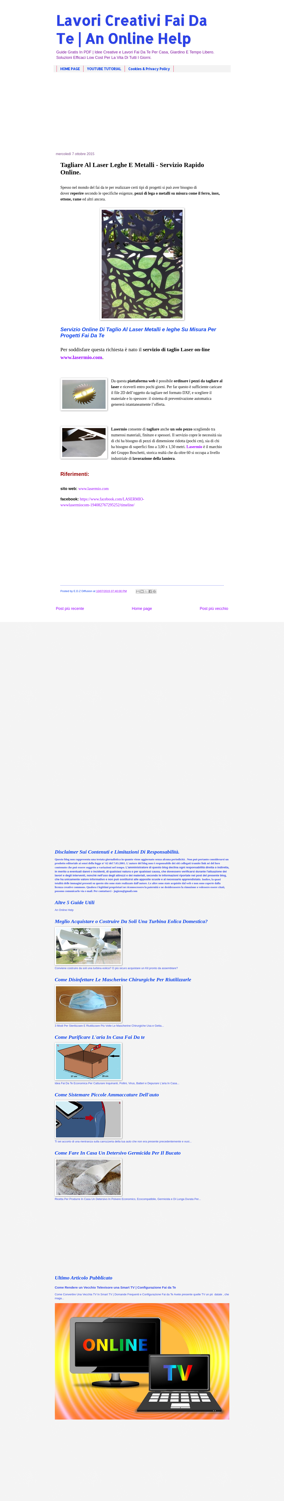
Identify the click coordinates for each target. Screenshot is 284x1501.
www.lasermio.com (93, 489)
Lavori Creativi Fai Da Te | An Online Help (131, 29)
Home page (142, 608)
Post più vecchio (214, 608)
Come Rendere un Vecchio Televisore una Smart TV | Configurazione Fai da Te (115, 1287)
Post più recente (70, 608)
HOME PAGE (70, 68)
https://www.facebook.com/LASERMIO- (112, 499)
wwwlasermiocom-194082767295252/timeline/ (97, 505)
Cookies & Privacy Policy (149, 68)
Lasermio (194, 447)
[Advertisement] (142, 115)
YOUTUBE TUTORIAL (104, 68)
